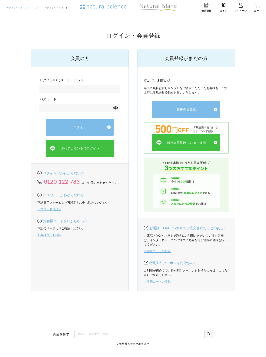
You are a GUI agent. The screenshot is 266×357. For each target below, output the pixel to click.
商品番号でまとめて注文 (134, 344)
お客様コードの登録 (157, 251)
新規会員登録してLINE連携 (181, 142)
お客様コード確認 (49, 235)
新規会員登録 (186, 109)
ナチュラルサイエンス (18, 7)
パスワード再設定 (49, 209)
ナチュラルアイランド (56, 7)
